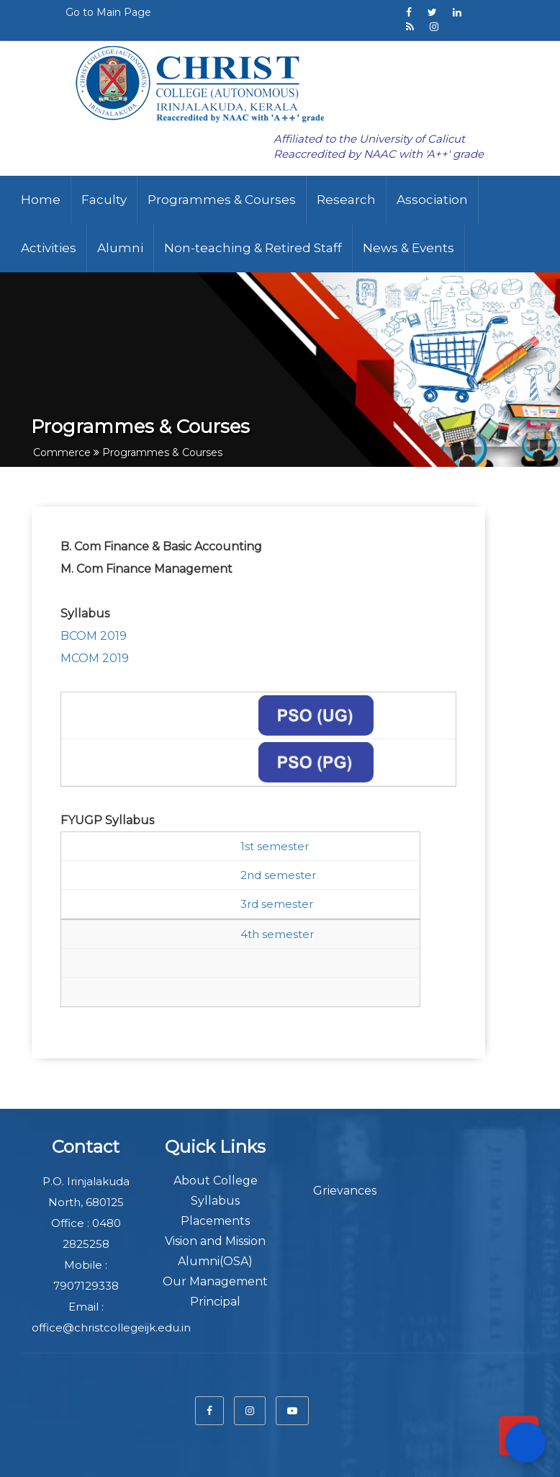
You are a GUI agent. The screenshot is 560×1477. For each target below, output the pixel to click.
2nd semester (278, 875)
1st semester (274, 846)
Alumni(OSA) (215, 1261)
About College (215, 1180)
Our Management (215, 1281)
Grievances (344, 1190)
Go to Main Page (108, 12)
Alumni (120, 248)
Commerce (62, 452)
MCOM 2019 (96, 658)
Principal (215, 1301)
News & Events (408, 248)
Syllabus (215, 1201)
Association (432, 199)
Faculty (104, 199)
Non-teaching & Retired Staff (253, 248)
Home (40, 199)
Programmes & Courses (222, 199)
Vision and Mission (215, 1241)
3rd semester (276, 904)
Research (346, 199)
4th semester (277, 934)
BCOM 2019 (93, 636)
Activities (48, 248)
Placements (215, 1221)
